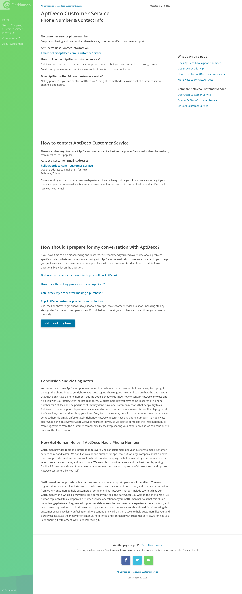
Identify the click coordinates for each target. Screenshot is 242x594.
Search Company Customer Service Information (12, 29)
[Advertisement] (105, 113)
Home (5, 19)
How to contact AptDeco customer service (202, 74)
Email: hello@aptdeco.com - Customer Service (71, 53)
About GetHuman (12, 43)
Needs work (155, 545)
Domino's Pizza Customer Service (197, 100)
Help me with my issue (58, 323)
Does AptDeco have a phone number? (200, 63)
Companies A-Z (11, 38)
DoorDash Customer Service (194, 94)
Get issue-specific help (191, 68)
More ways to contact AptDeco (195, 79)
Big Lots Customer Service (193, 106)
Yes (144, 545)
